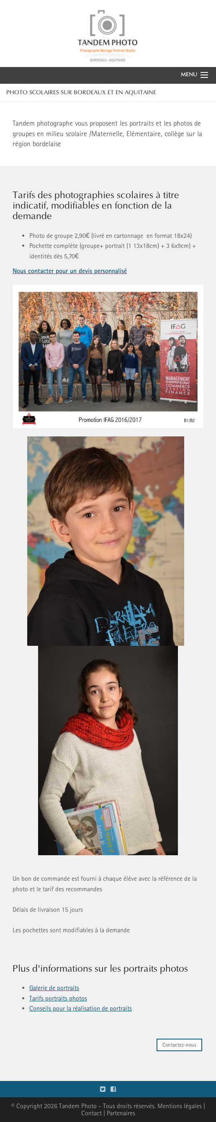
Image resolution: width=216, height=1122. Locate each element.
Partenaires (121, 1113)
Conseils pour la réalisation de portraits (80, 1008)
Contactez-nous (179, 1045)
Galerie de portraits (54, 988)
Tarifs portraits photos (58, 998)
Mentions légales (179, 1106)
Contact (91, 1113)
